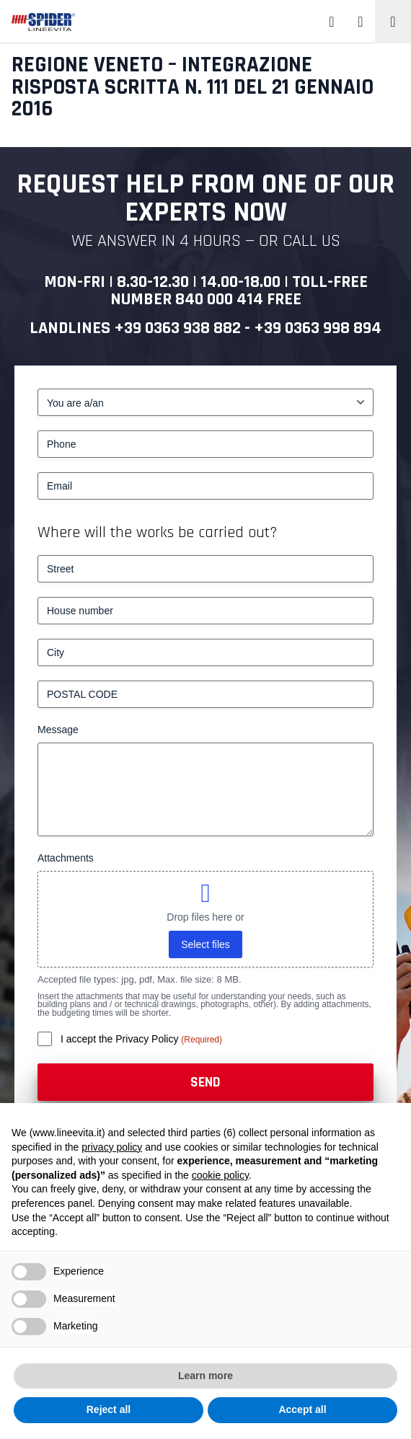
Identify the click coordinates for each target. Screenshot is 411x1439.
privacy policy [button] (111, 1147)
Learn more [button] (205, 1375)
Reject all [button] (109, 1409)
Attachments (65, 858)
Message (58, 729)
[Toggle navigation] (393, 21)
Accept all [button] (302, 1409)
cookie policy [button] (220, 1175)
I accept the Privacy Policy (121, 1039)
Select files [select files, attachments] (205, 944)
